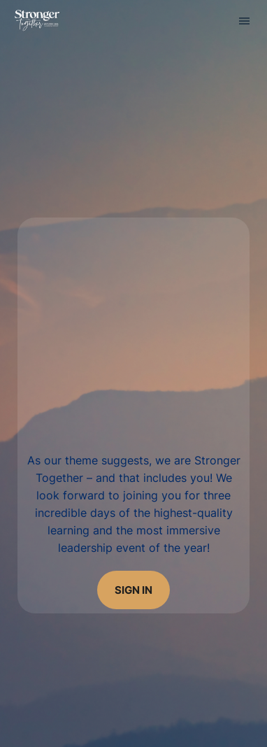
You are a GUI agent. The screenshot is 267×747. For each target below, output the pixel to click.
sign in (133, 590)
